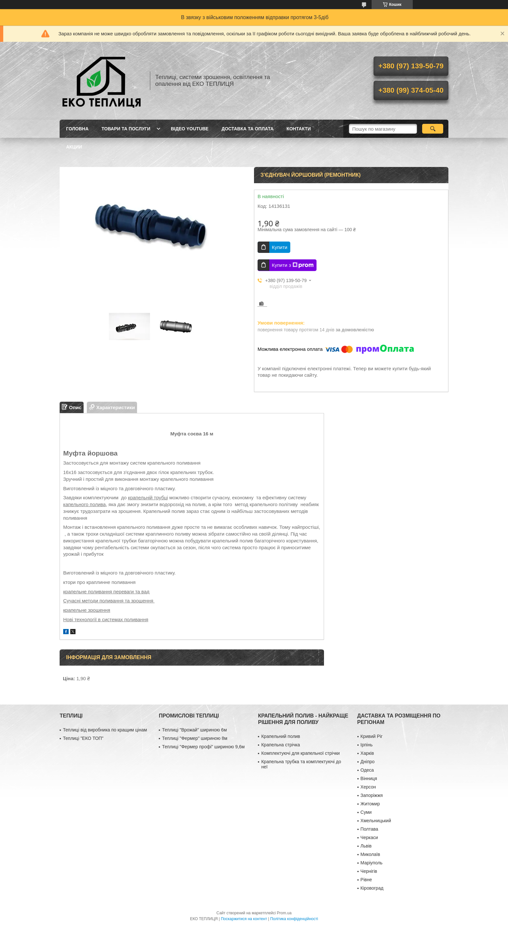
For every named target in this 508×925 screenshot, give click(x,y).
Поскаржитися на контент (244, 919)
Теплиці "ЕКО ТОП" (83, 738)
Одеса (367, 770)
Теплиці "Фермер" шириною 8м (194, 738)
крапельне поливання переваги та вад (106, 591)
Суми (366, 812)
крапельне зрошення (86, 610)
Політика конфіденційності (294, 919)
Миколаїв (370, 854)
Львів (366, 845)
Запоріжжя (372, 795)
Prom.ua (284, 913)
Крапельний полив (280, 736)
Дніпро (368, 761)
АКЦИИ (74, 146)
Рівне (366, 879)
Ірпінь (367, 744)
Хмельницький (376, 820)
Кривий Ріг (372, 736)
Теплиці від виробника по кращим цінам (105, 729)
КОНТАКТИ (298, 128)
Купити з (293, 265)
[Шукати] (432, 129)
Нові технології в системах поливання (105, 619)
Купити (279, 247)
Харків (367, 753)
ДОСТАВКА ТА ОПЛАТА (248, 128)
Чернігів (369, 871)
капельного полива (84, 504)
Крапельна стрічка (280, 744)
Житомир (370, 803)
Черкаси (369, 837)
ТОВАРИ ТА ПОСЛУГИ (125, 128)
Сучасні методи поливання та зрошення (109, 600)
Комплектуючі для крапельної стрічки (300, 753)
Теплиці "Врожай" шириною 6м (194, 729)
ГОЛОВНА (77, 128)
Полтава (369, 829)
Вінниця (369, 778)
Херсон (368, 786)
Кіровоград (372, 888)
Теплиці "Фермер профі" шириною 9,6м (203, 746)
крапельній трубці (148, 497)
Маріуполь (372, 862)
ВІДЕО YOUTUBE (190, 128)
